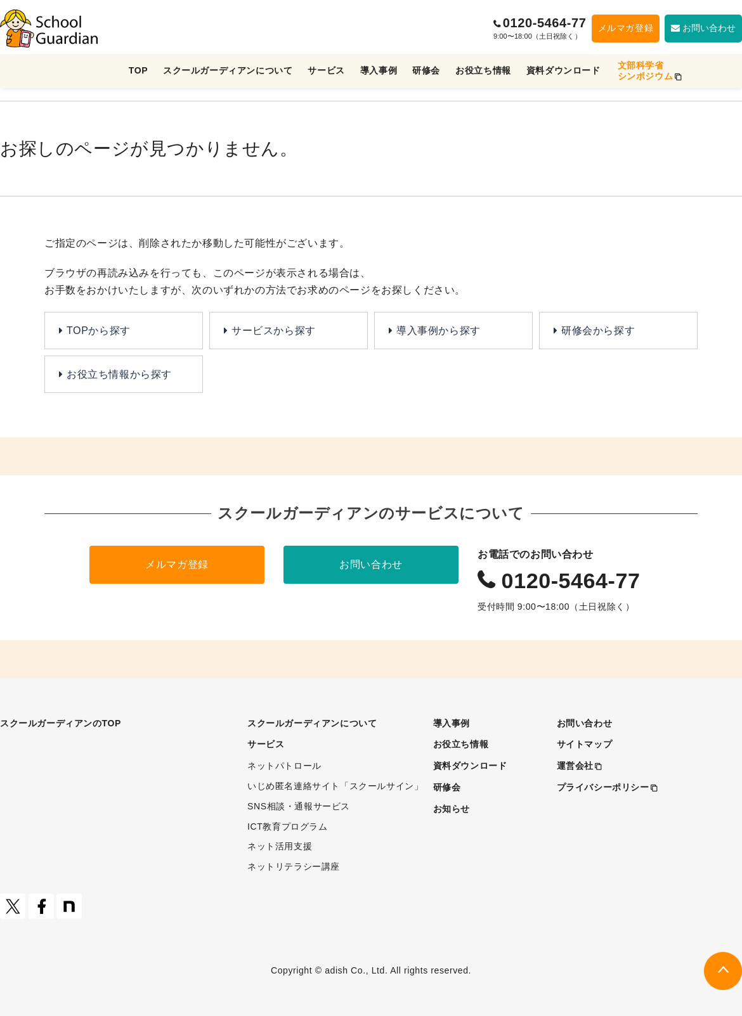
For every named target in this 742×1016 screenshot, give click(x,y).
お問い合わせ (371, 564)
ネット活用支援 (279, 846)
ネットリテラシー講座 (293, 866)
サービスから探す (273, 330)
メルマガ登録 (626, 28)
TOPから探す (99, 330)
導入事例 (378, 70)
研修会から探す (598, 330)
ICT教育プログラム (287, 826)
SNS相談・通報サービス (298, 806)
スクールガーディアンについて (227, 70)
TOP (138, 70)
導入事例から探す (438, 330)
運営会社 (575, 766)
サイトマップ (585, 744)
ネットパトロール (284, 766)
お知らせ (451, 809)
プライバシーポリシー (603, 787)
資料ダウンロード (563, 70)
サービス (326, 70)
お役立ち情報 (483, 70)
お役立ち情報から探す (119, 374)
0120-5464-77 (543, 23)
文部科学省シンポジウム (646, 70)
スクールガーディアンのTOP (60, 723)
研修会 (426, 70)
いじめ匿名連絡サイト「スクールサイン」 (335, 786)
